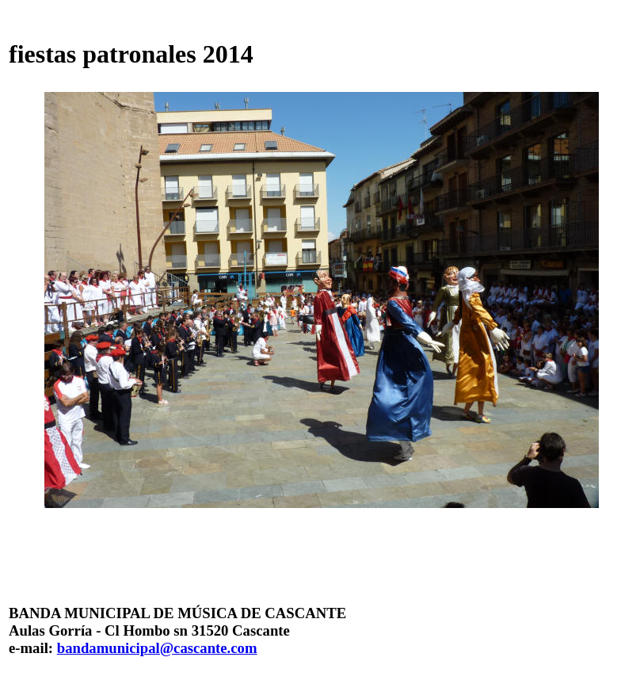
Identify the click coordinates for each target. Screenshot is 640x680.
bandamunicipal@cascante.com (157, 648)
